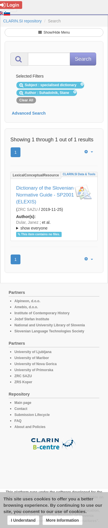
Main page (22, 403)
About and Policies (30, 427)
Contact (20, 409)
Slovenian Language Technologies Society (49, 331)
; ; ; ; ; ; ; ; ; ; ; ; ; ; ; (54, 225)
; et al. (54, 225)
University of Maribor (31, 358)
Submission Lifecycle (32, 415)
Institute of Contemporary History (41, 313)
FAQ (18, 421)
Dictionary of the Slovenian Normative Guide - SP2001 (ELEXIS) (45, 195)
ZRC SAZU (28, 209)
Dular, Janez (27, 222)
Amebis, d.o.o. (26, 307)
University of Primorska (33, 370)
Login (9, 5)
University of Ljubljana (33, 352)
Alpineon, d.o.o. (27, 301)
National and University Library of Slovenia (49, 325)
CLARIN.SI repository (22, 21)
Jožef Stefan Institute (31, 319)
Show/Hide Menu (54, 32)
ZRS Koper (23, 382)
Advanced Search (29, 113)
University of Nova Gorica (35, 364)
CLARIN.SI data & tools (79, 174)
